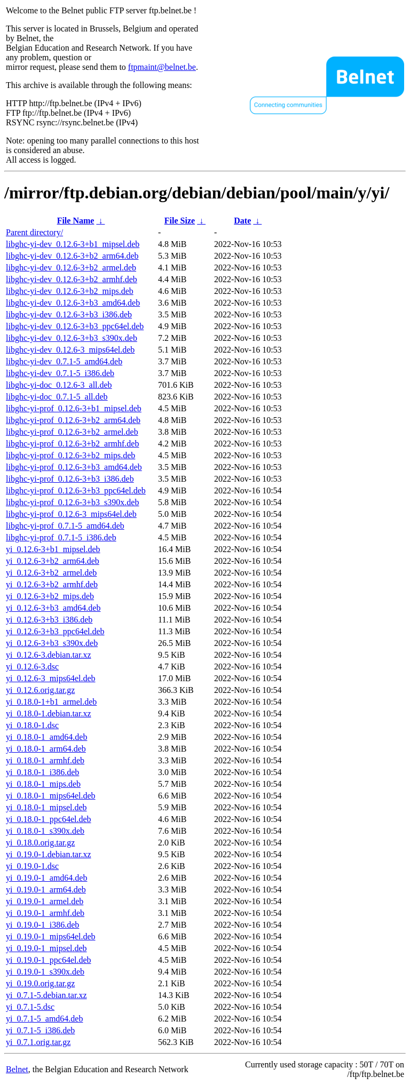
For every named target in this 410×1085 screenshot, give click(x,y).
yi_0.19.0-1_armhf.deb (45, 913)
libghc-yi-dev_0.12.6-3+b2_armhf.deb (71, 279)
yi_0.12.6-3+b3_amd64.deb (53, 607)
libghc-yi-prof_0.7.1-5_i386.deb (61, 537)
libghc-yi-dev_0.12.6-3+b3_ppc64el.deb (75, 326)
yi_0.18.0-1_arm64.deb (46, 748)
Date (242, 220)
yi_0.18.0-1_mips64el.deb (51, 795)
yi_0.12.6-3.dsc (32, 666)
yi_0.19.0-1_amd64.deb (46, 877)
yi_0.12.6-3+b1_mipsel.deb (53, 549)
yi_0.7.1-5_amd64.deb (44, 1018)
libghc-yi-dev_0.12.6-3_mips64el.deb (70, 349)
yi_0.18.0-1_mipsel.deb (46, 807)
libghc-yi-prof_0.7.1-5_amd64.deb (65, 525)
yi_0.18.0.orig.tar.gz (40, 842)
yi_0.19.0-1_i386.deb (42, 924)
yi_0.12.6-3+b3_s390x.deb (52, 643)
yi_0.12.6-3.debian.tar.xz (48, 654)
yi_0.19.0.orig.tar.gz (40, 983)
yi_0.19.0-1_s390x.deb (45, 971)
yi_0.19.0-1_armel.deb (44, 901)
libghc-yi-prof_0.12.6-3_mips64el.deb (71, 513)
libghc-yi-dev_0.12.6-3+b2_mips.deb (69, 291)
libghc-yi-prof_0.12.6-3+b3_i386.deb (70, 478)
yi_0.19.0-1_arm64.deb (46, 889)
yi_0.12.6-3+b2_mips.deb (50, 596)
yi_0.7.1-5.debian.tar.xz (46, 995)
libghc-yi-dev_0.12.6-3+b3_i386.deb (69, 314)
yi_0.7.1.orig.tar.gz (38, 1042)
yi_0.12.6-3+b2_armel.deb (51, 572)
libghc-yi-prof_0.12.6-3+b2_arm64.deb (73, 420)
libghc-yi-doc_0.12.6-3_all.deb (59, 384)
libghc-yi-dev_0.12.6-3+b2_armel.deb (71, 267)
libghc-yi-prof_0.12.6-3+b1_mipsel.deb (73, 408)
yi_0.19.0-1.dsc (32, 866)
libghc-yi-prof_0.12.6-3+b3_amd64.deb (74, 467)
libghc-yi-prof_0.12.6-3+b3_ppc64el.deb (76, 490)
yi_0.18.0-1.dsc (32, 725)
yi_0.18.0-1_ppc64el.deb (48, 819)
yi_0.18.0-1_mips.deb (43, 783)
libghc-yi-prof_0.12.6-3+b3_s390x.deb (72, 502)
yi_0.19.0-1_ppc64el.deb (48, 959)
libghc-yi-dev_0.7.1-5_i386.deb (60, 373)
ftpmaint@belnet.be (162, 66)
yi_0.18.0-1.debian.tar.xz (48, 713)
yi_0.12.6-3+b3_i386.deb (49, 619)
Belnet (17, 1069)
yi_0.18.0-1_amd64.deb (46, 736)
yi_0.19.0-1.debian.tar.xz (48, 854)
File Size (179, 220)
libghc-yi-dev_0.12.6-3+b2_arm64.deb (72, 255)
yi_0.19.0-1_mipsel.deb (46, 948)
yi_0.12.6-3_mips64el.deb (51, 678)
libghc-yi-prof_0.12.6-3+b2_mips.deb (70, 455)
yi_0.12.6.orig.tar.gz (40, 690)
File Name (75, 220)
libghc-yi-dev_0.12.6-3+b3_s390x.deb (71, 337)
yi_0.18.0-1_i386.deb (42, 772)
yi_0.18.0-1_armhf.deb (45, 760)
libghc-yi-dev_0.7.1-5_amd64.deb (64, 361)
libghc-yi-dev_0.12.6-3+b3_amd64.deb (73, 302)
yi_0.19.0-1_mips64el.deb (51, 936)
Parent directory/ (34, 232)
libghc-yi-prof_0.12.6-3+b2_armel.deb (72, 431)
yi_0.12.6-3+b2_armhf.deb (52, 584)
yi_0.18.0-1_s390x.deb (45, 830)
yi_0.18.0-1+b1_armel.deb (51, 701)
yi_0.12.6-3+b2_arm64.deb (52, 560)
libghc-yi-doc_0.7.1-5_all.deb (57, 396)
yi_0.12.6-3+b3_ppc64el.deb (55, 631)
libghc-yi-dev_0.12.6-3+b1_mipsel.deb (72, 244)
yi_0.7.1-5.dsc (30, 1006)
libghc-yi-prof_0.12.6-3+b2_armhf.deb (72, 443)
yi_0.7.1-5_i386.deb (40, 1030)
